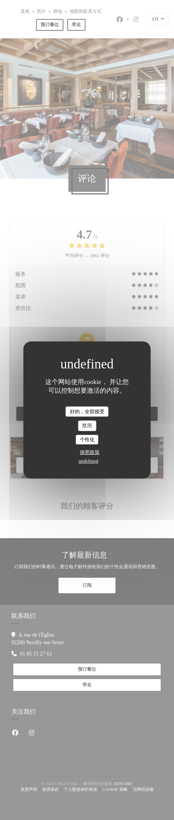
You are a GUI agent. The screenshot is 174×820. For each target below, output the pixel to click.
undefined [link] (88, 461)
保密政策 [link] (90, 452)
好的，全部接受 (87, 411)
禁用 (87, 425)
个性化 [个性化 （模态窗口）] (87, 439)
